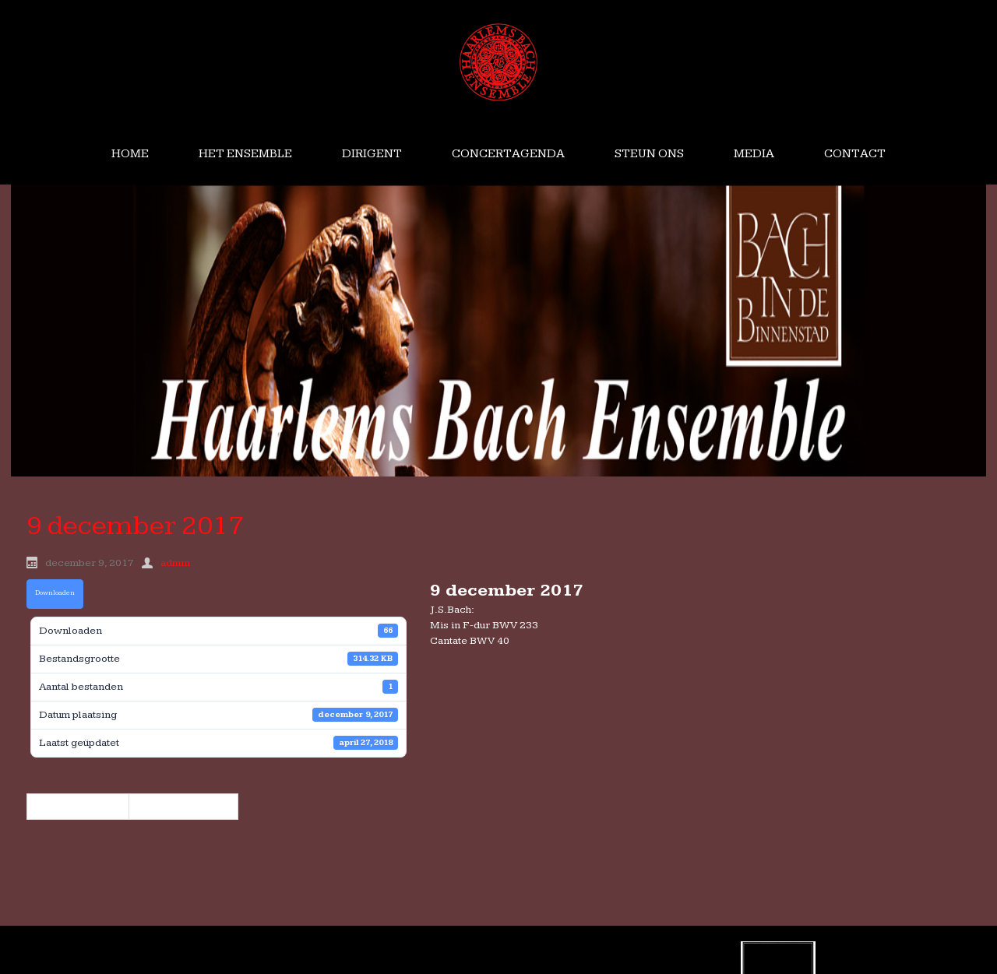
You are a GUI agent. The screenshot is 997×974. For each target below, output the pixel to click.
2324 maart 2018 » (183, 806)
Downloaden (55, 593)
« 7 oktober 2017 (78, 806)
